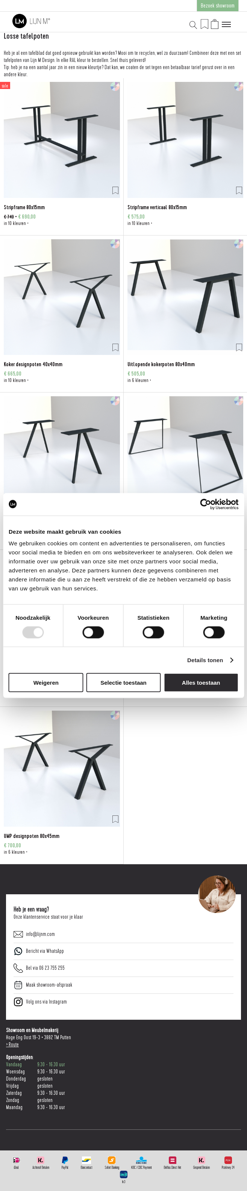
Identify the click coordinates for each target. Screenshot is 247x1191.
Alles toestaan (201, 682)
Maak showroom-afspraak (43, 985)
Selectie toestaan (123, 682)
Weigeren (46, 682)
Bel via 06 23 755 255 (39, 968)
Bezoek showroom (218, 5)
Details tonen (205, 660)
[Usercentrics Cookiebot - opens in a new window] (205, 504)
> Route (12, 1044)
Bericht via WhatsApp (39, 951)
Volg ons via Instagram (40, 1002)
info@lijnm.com (34, 934)
